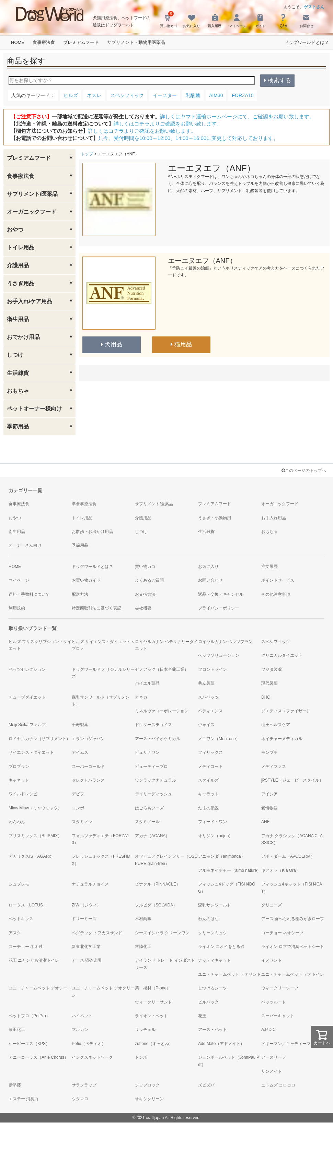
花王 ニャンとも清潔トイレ (34, 960)
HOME (17, 42)
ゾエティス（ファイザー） (286, 711)
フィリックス (210, 752)
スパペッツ (208, 697)
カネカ (141, 697)
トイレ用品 (20, 247)
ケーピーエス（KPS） (29, 1043)
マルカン (80, 1029)
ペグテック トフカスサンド (97, 932)
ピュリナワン (147, 752)
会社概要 (143, 608)
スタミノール (147, 821)
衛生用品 (18, 319)
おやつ (15, 230)
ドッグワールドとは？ (306, 42)
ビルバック (208, 1002)
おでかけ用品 (23, 337)
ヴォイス (206, 724)
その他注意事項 (275, 594)
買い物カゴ (145, 566)
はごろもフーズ (149, 808)
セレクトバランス (88, 780)
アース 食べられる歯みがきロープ (292, 918)
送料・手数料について (29, 594)
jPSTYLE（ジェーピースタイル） (292, 780)
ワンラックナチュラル (155, 780)
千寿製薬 (80, 724)
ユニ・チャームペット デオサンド (229, 974)
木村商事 (143, 918)
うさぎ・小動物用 (214, 517)
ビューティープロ (151, 766)
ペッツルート (273, 1002)
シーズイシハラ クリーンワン (162, 932)
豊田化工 (17, 1029)
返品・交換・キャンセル (220, 594)
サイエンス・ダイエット (31, 752)
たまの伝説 (208, 808)
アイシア (269, 794)
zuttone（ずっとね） (154, 1043)
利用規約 (17, 608)
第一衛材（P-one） (153, 988)
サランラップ (84, 1085)
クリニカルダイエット (281, 655)
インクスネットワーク (92, 1057)
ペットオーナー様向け (34, 409)
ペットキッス (21, 918)
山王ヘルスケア (275, 724)
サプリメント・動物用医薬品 (136, 42)
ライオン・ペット (151, 1015)
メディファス (273, 766)
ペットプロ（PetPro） (29, 1015)
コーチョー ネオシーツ (282, 932)
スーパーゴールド (88, 766)
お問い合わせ (210, 580)
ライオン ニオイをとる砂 (221, 946)
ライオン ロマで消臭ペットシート (292, 946)
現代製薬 (269, 683)
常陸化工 (143, 946)
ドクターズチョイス (153, 724)
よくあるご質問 (149, 580)
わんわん (17, 821)
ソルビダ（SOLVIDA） (156, 905)
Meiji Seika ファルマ (27, 724)
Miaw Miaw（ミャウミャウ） (35, 808)
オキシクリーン (149, 1098)
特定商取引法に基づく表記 (96, 608)
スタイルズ (208, 780)
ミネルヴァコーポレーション (161, 711)
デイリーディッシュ (153, 794)
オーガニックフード (31, 212)
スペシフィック (275, 641)
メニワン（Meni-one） (219, 738)
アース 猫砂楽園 (87, 960)
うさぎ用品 (20, 283)
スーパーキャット (277, 1015)
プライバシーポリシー (218, 608)
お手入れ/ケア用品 (29, 301)
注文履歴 (269, 566)
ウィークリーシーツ (279, 988)
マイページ (19, 580)
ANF (265, 821)
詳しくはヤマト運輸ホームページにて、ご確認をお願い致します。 (237, 116)
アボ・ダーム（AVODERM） (288, 856)
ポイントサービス (277, 580)
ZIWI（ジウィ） (86, 905)
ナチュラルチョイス (90, 884)
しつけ (15, 355)
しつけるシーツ (212, 988)
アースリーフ (273, 1057)
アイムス (80, 752)
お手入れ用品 (273, 517)
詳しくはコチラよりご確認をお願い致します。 (168, 124)
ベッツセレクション (27, 669)
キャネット (19, 780)
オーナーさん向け (25, 545)
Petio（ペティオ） (89, 1043)
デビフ (78, 794)
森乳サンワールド (214, 905)
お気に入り (208, 566)
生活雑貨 (18, 373)
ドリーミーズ (84, 918)
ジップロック (147, 1085)
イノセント (271, 960)
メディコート (210, 766)
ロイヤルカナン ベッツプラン (225, 641)
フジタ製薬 (271, 669)
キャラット (208, 794)
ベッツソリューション (218, 655)
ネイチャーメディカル (281, 738)
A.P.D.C (268, 1029)
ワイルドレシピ (23, 794)
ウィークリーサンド (153, 1002)
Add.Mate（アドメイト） (221, 1043)
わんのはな (208, 918)
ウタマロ (80, 1098)
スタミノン (82, 821)
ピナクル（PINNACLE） (157, 884)
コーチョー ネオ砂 (26, 946)
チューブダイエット (27, 697)
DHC (265, 697)
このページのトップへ (304, 470)
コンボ (78, 808)
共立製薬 (206, 683)
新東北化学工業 (86, 946)
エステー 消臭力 (23, 1098)
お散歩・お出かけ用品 (92, 531)
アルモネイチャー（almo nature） (229, 870)
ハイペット (82, 1015)
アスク (15, 932)
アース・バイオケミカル (157, 738)
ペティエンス (210, 711)
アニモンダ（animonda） (221, 856)
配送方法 (80, 594)
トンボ (141, 1057)
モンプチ (269, 752)
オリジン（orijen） (215, 835)
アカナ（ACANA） (152, 835)
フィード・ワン (212, 821)
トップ (87, 154)
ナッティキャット (214, 960)
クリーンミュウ (212, 932)
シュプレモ (19, 884)
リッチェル (145, 1029)
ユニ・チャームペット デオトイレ (292, 974)
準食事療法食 (84, 503)
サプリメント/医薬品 (32, 194)
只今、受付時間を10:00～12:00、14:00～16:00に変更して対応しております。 (188, 138)
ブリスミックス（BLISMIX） (35, 835)
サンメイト (271, 1071)
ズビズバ (206, 1085)
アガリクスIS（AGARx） (32, 856)
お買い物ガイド (86, 580)
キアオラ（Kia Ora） (280, 870)
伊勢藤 (15, 1085)
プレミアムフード (81, 42)
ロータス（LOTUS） (28, 905)
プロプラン (19, 766)
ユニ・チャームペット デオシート (40, 988)
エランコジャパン (88, 738)
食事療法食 (44, 42)
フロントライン (212, 669)
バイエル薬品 (147, 683)
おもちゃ (18, 391)
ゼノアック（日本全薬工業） (161, 669)
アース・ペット (212, 1029)
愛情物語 (269, 808)
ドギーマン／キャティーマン (288, 1043)
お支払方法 (145, 594)
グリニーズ (271, 905)
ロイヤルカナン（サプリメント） (39, 738)
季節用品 (18, 426)
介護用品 (18, 265)
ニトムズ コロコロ (278, 1085)
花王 (202, 1015)
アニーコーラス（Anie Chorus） (38, 1057)
